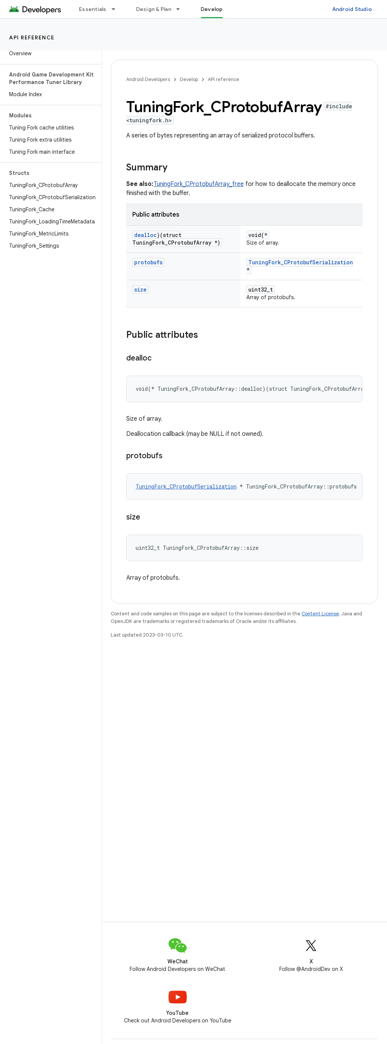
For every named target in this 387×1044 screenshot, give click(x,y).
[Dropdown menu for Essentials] (117, 9)
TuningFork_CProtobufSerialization (300, 262)
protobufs (148, 262)
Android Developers (148, 79)
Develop (189, 79)
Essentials (93, 9)
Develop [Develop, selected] (212, 9)
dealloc (145, 235)
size (140, 289)
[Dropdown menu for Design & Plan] (181, 9)
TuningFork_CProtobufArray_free (198, 184)
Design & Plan (153, 9)
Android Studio (352, 9)
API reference (32, 37)
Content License (320, 613)
